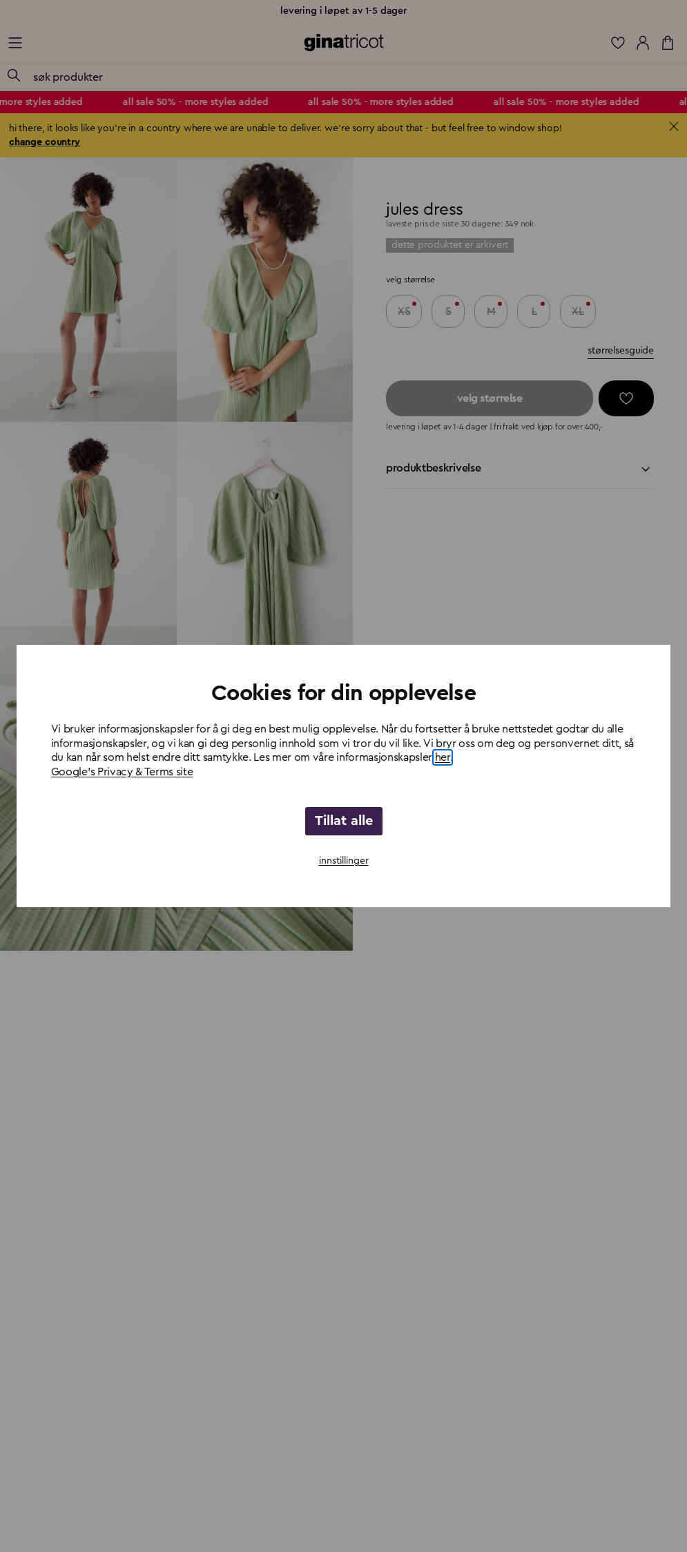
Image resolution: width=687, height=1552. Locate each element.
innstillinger (344, 861)
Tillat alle (344, 821)
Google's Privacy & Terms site (122, 771)
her (442, 757)
